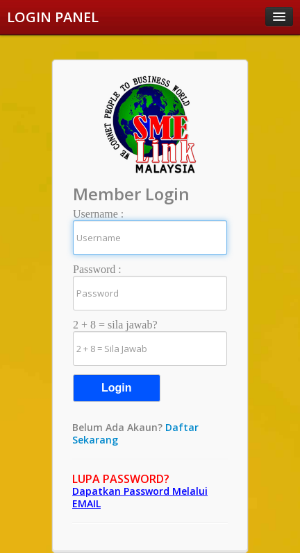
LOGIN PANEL (53, 17)
